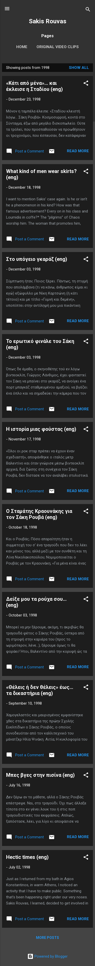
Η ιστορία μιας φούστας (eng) (41, 429)
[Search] (88, 10)
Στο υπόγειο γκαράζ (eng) (36, 259)
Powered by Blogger (47, 956)
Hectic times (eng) (27, 857)
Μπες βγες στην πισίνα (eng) (40, 775)
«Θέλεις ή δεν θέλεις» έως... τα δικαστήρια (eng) (39, 690)
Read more (78, 151)
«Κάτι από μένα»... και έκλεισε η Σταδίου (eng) (34, 86)
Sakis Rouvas (47, 21)
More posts (47, 938)
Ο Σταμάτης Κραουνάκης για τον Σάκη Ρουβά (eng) (39, 514)
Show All (79, 67)
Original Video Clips (57, 47)
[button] (86, 84)
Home (21, 47)
